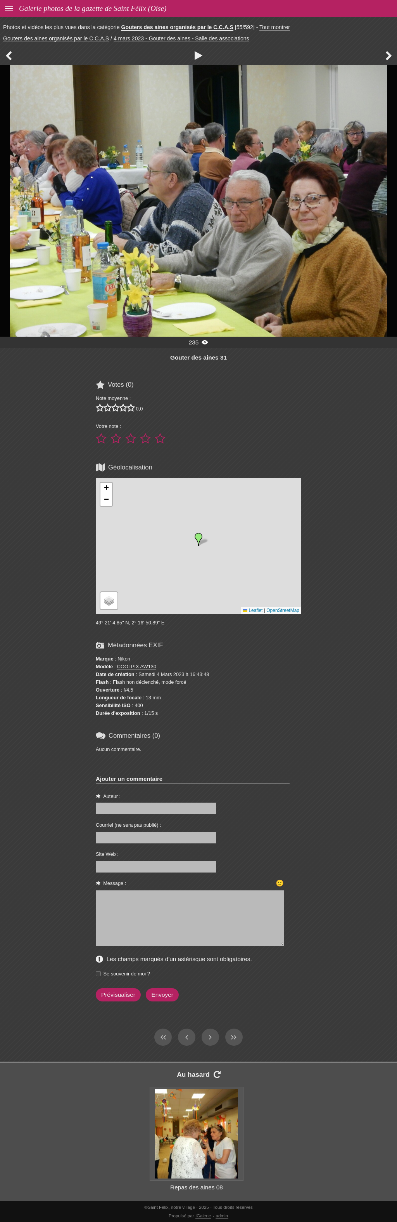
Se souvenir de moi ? (127, 974)
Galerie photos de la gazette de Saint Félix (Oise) (92, 8)
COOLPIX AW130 (136, 666)
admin (222, 1215)
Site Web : (107, 854)
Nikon (123, 659)
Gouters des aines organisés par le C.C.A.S (177, 27)
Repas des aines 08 (196, 1187)
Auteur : (112, 796)
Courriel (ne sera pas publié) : (128, 825)
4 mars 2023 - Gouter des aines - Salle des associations (181, 38)
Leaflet (252, 610)
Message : (114, 883)
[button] (198, 539)
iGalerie (203, 1215)
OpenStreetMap (282, 610)
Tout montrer (274, 27)
